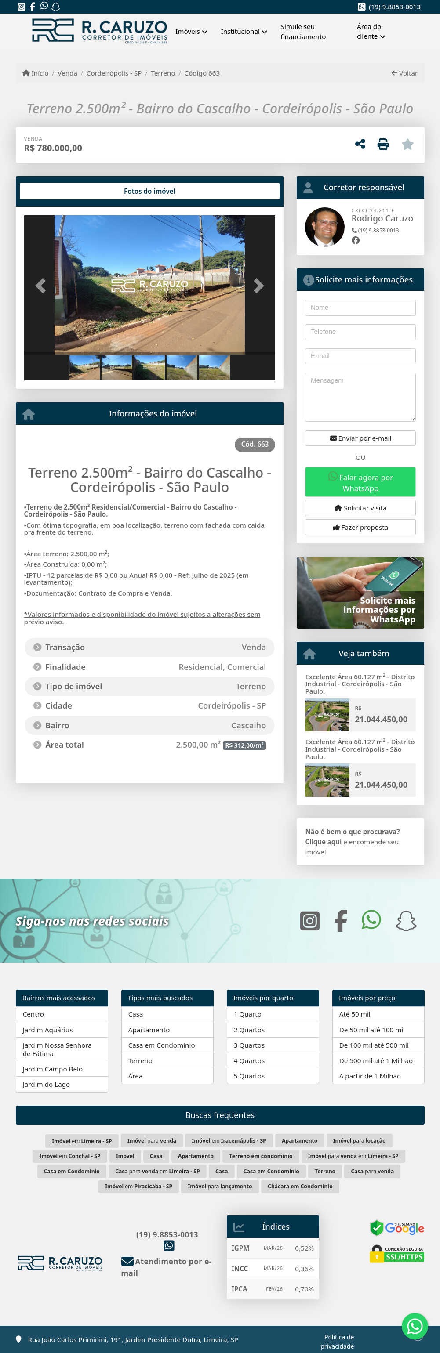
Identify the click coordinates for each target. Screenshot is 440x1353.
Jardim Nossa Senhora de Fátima (57, 1049)
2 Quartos (249, 1029)
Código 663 (202, 73)
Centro (33, 1013)
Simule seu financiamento (303, 31)
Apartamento (149, 1029)
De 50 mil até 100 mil (372, 1029)
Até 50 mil (355, 1013)
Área (135, 1075)
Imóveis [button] (187, 31)
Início (35, 73)
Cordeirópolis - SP (114, 73)
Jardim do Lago (46, 1084)
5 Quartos (249, 1075)
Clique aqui (323, 841)
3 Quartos (249, 1045)
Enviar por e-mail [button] (361, 438)
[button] (43, 286)
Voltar (405, 73)
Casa (135, 1013)
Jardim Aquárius (48, 1029)
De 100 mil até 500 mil (374, 1045)
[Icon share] (21, 7)
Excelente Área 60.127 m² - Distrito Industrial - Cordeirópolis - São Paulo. (360, 683)
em (82, 1141)
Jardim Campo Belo (53, 1068)
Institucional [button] (240, 31)
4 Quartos (249, 1060)
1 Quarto (248, 1013)
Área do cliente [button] (369, 31)
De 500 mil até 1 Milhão (376, 1060)
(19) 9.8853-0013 (395, 6)
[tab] (52, 191)
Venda (67, 73)
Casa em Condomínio (161, 1045)
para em (353, 1156)
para (151, 1140)
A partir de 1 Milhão (370, 1075)
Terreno (163, 73)
